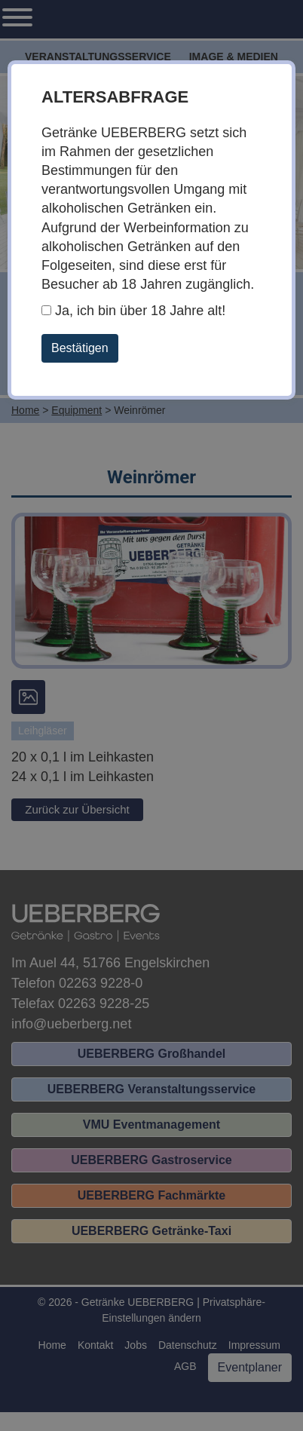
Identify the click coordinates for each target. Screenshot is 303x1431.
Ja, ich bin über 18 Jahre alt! (133, 310)
